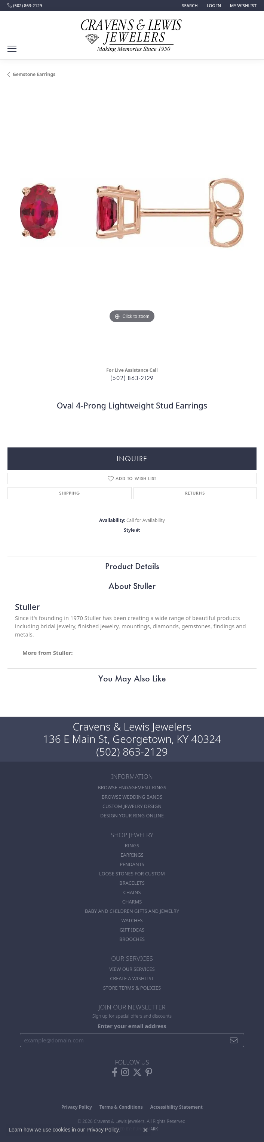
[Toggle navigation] (12, 48)
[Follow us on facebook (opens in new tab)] (114, 1072)
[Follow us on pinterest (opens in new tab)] (148, 1072)
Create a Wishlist (132, 978)
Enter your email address (132, 1026)
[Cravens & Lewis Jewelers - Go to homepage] (132, 33)
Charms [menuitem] (132, 901)
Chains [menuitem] (132, 892)
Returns (195, 493)
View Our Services (131, 969)
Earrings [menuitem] (132, 854)
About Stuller (132, 586)
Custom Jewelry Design (132, 806)
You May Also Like (132, 678)
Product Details (132, 566)
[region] (132, 225)
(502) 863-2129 (131, 378)
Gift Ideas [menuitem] (132, 929)
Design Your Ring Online (132, 815)
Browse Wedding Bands (132, 796)
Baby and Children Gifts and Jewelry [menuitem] (132, 911)
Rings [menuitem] (132, 845)
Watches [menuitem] (131, 920)
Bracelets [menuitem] (131, 883)
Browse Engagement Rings (132, 787)
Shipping (69, 493)
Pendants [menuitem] (132, 864)
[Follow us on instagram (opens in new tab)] (125, 1072)
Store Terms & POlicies (132, 987)
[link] (24, 5)
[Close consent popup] (145, 1130)
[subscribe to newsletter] (234, 1040)
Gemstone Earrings (34, 74)
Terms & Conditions (121, 1107)
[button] (188, 5)
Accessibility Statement (176, 1107)
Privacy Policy (76, 1107)
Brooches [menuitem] (132, 939)
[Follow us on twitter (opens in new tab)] (137, 1072)
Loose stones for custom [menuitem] (132, 873)
